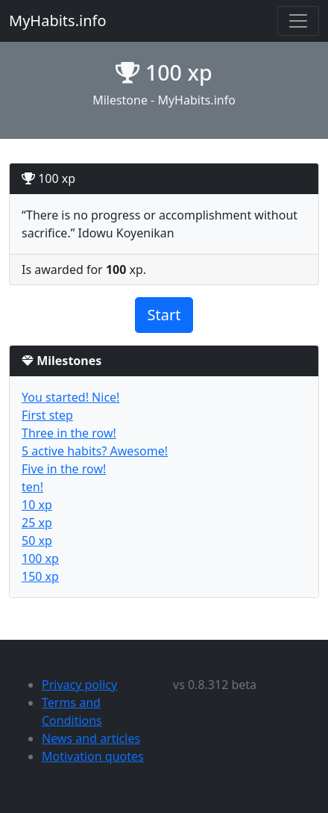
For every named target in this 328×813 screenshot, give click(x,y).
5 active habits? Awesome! (95, 451)
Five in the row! (64, 469)
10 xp (37, 504)
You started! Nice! (70, 397)
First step (47, 415)
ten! (32, 487)
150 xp (40, 576)
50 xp (37, 540)
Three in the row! (69, 433)
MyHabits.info (58, 20)
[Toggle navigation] (298, 21)
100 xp (40, 558)
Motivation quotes (93, 756)
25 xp (37, 522)
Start (164, 315)
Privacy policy (79, 684)
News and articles (91, 738)
